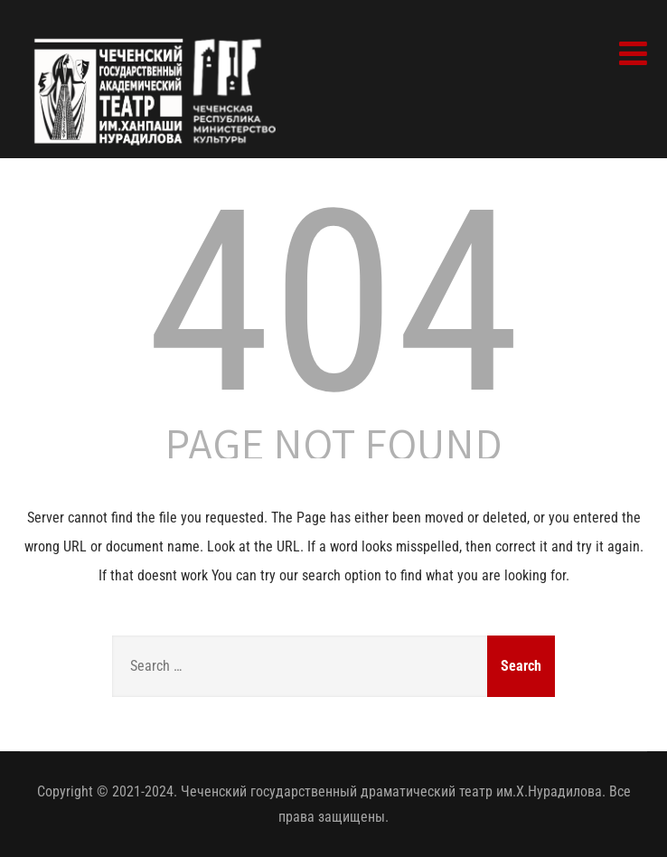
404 (333, 303)
